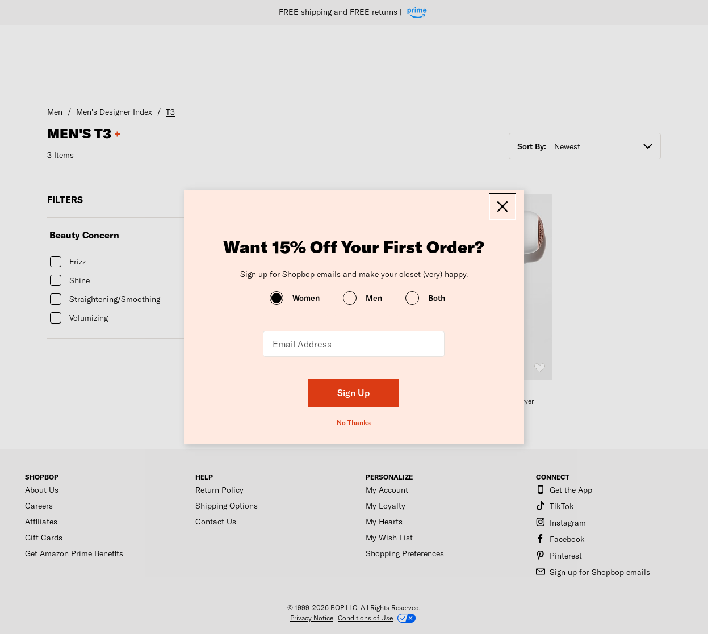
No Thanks (354, 422)
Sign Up (353, 392)
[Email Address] (353, 344)
